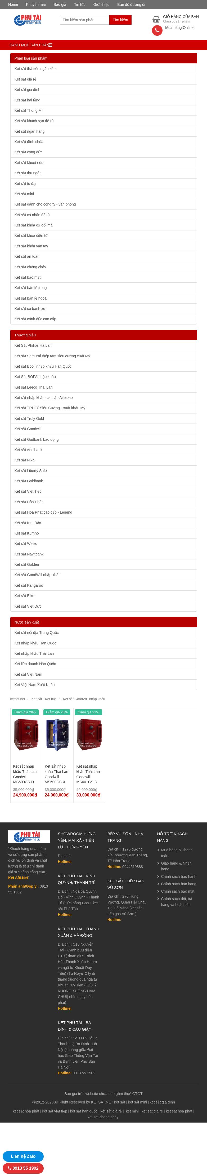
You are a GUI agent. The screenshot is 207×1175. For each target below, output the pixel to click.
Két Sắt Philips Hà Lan (33, 345)
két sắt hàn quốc (83, 1111)
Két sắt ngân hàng (30, 131)
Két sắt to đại (25, 183)
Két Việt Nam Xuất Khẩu (35, 685)
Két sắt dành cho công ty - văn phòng (45, 204)
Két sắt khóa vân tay (31, 246)
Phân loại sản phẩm (31, 58)
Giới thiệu (101, 4)
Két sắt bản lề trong (31, 288)
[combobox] (84, 20)
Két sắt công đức (29, 152)
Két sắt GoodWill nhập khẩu (38, 575)
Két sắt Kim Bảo (28, 523)
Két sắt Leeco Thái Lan (34, 387)
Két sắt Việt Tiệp (28, 491)
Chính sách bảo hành (178, 876)
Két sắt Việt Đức (28, 606)
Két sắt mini (24, 194)
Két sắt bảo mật (28, 277)
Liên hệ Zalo (23, 1156)
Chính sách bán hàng (178, 884)
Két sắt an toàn (27, 256)
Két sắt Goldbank (29, 481)
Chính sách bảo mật (178, 891)
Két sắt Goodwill (28, 429)
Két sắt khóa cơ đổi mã (34, 225)
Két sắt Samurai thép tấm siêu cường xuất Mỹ (52, 356)
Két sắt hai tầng (27, 100)
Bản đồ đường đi (131, 4)
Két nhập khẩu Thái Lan (34, 653)
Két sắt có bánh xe (30, 308)
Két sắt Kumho (27, 533)
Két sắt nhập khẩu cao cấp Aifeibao (44, 397)
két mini (132, 1111)
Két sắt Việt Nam (28, 674)
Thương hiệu (25, 335)
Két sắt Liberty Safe (31, 471)
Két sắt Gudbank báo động (37, 439)
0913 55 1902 (84, 1073)
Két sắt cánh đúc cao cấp (35, 319)
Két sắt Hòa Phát (29, 502)
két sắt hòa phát (26, 1111)
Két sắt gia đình (27, 89)
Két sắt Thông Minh (31, 110)
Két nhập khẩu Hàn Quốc (35, 643)
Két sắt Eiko (24, 596)
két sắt (119, 1102)
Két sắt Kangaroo (29, 585)
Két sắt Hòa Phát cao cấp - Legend (43, 512)
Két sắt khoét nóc (29, 163)
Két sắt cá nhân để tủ (32, 215)
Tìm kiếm (120, 20)
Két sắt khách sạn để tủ (34, 121)
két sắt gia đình (162, 1102)
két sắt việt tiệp (54, 1111)
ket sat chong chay (103, 1117)
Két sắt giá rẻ (26, 79)
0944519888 (132, 867)
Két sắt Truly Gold (29, 418)
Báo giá (60, 4)
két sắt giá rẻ (111, 1111)
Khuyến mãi (36, 4)
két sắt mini (137, 1102)
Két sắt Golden (27, 564)
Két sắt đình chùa (29, 142)
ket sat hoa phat (179, 1111)
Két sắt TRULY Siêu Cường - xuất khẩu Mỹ (50, 408)
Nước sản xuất (27, 622)
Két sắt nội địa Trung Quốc (37, 632)
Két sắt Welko (26, 543)
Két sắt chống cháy (30, 267)
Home (13, 4)
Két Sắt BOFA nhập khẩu (35, 377)
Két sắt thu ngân (28, 173)
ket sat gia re (152, 1111)
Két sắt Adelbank (28, 450)
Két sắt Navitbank (29, 554)
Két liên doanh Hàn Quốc (35, 664)
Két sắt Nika (25, 460)
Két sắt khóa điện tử (31, 235)
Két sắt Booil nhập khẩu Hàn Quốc (43, 366)
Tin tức (80, 4)
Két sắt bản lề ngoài (31, 298)
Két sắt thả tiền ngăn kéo (35, 68)
